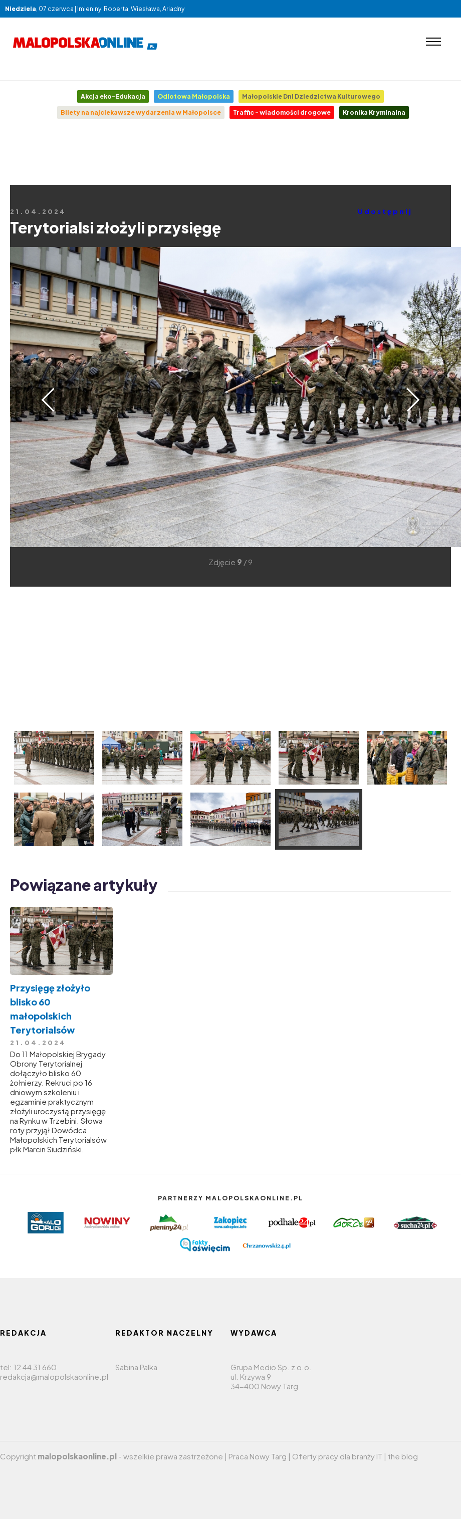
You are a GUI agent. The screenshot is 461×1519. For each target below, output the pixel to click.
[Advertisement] (230, 173)
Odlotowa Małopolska (193, 96)
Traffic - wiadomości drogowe (282, 112)
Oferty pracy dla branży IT (337, 1456)
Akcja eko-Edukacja (113, 96)
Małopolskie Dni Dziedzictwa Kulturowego (311, 96)
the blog (403, 1456)
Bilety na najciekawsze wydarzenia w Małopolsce (141, 112)
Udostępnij (385, 211)
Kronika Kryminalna (374, 112)
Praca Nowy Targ (257, 1456)
